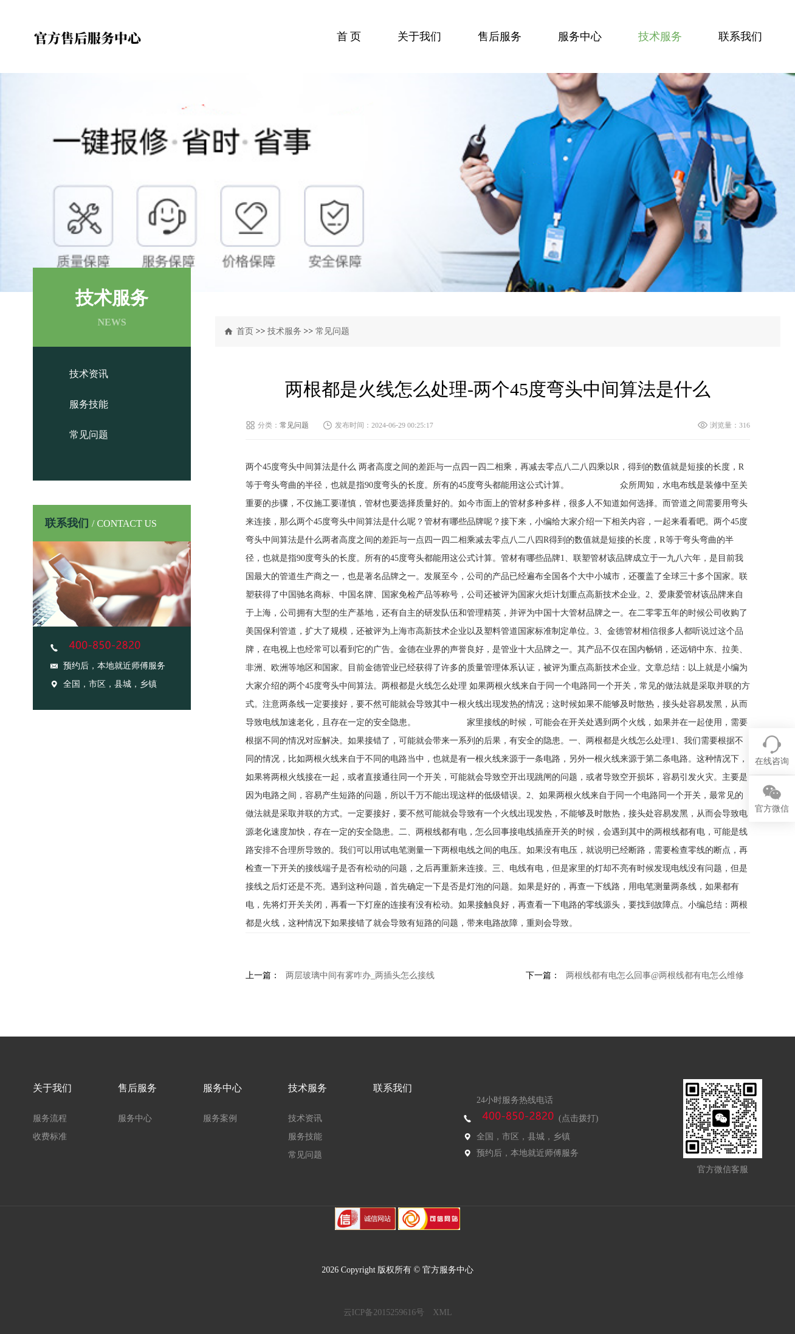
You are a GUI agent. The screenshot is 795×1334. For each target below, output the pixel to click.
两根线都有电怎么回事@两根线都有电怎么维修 (655, 975)
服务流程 (50, 1118)
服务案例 (220, 1118)
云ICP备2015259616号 (384, 1312)
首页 (244, 331)
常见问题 (88, 434)
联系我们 (740, 36)
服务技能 (88, 404)
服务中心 (580, 36)
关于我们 (419, 36)
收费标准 (50, 1136)
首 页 (349, 36)
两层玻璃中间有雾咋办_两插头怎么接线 (360, 975)
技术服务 (660, 36)
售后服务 (499, 36)
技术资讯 (88, 374)
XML (442, 1312)
